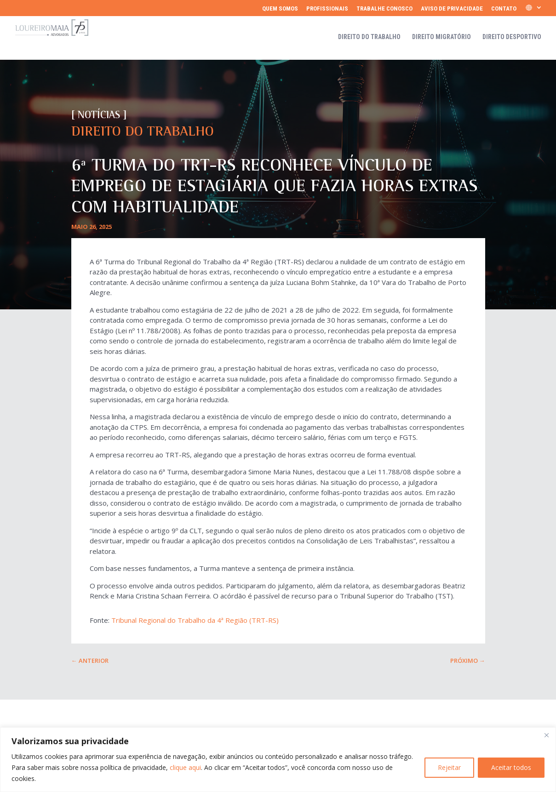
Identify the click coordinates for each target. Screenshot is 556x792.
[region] (278, 759)
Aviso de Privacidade (452, 9)
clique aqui (185, 767)
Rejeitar (449, 767)
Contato (503, 9)
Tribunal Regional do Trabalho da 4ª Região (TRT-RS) (195, 620)
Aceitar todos (511, 767)
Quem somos (280, 9)
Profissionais (327, 9)
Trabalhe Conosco (384, 9)
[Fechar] (546, 735)
